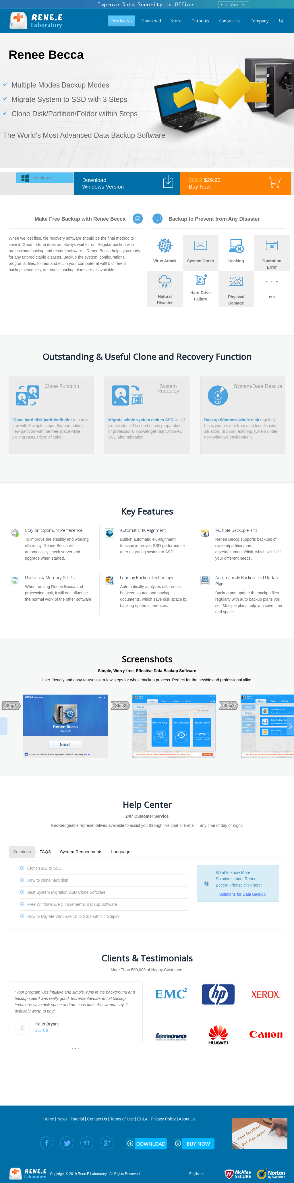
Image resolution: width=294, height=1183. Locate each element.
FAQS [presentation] (45, 851)
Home (48, 1119)
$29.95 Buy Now (204, 183)
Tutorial (77, 1119)
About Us (187, 1119)
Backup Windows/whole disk (231, 420)
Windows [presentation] (42, 177)
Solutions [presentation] (22, 851)
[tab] (45, 177)
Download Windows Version (103, 183)
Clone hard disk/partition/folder (42, 420)
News (62, 1119)
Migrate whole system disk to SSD (140, 420)
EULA (142, 1119)
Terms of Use (122, 1119)
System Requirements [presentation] (81, 851)
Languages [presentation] (121, 851)
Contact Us (97, 1119)
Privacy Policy (163, 1119)
